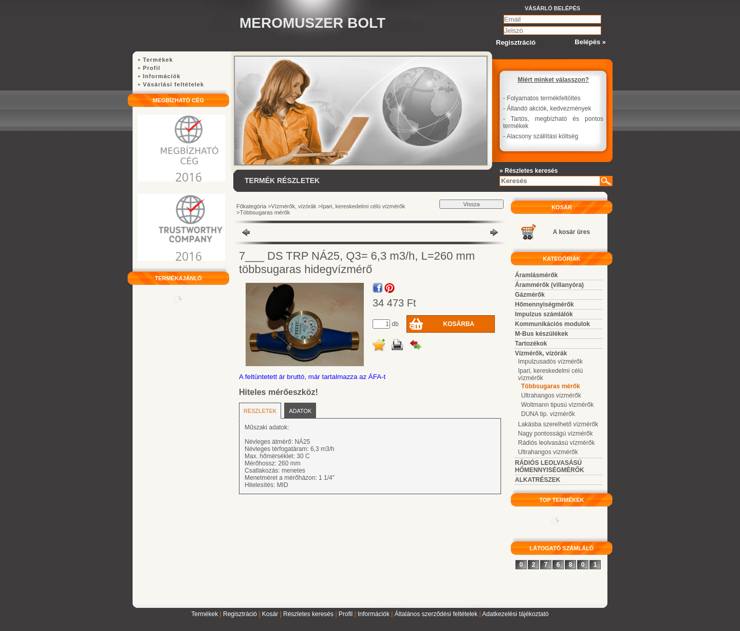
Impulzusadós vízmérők (550, 361)
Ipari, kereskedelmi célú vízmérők (363, 206)
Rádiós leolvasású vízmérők (556, 442)
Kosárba (458, 324)
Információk (374, 614)
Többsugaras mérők (264, 212)
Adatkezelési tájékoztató (515, 614)
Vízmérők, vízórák (294, 206)
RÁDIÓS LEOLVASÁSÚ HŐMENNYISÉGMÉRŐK (549, 466)
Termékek (204, 614)
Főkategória (251, 206)
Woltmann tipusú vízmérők (557, 404)
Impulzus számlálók (544, 314)
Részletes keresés (308, 614)
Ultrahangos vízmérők (551, 395)
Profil (346, 614)
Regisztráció (240, 614)
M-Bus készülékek (541, 333)
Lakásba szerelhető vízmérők (558, 424)
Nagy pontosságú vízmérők (555, 433)
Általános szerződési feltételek (436, 614)
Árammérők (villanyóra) (549, 285)
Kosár (270, 614)
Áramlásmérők (536, 275)
